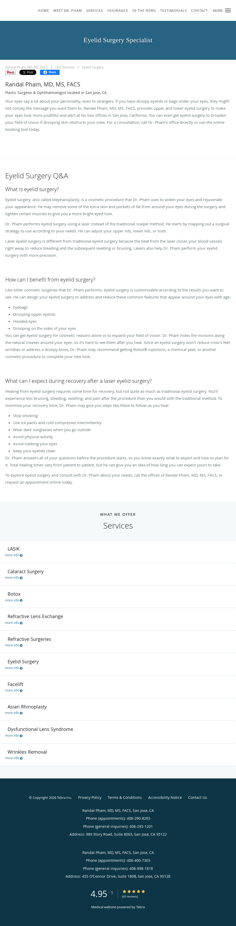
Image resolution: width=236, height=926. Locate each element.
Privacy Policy (89, 797)
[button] (228, 10)
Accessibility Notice (165, 797)
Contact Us (197, 797)
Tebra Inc (64, 797)
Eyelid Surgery (92, 67)
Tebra (140, 907)
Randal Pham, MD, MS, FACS (26, 67)
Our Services (64, 67)
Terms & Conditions (125, 797)
